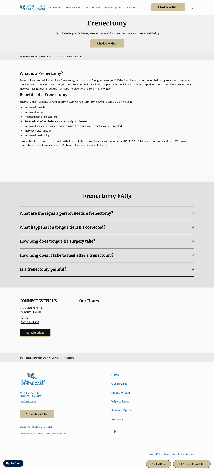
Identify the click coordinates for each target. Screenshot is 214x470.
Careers (190, 453)
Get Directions (35, 332)
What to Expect (92, 7)
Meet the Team (73, 7)
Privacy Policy (155, 453)
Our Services (54, 7)
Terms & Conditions (174, 453)
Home (115, 374)
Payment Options (112, 7)
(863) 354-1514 (74, 56)
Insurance (130, 7)
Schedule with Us (168, 7)
